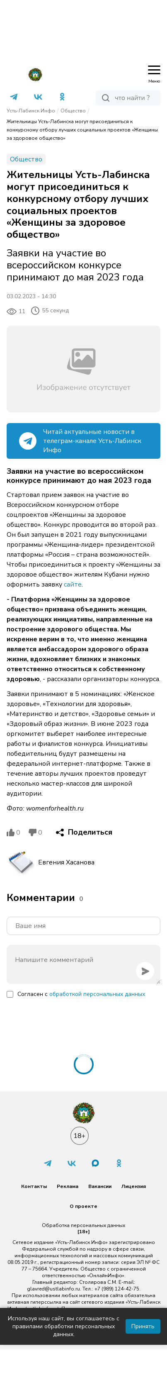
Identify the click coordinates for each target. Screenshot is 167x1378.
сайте (73, 584)
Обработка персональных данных (83, 1225)
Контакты (34, 1186)
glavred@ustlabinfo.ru (53, 1288)
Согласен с (81, 994)
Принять (143, 1326)
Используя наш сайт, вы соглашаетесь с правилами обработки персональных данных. (63, 1326)
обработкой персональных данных (97, 994)
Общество (73, 110)
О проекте (83, 1206)
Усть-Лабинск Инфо (31, 110)
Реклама (67, 1186)
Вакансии (99, 1186)
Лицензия (133, 1186)
